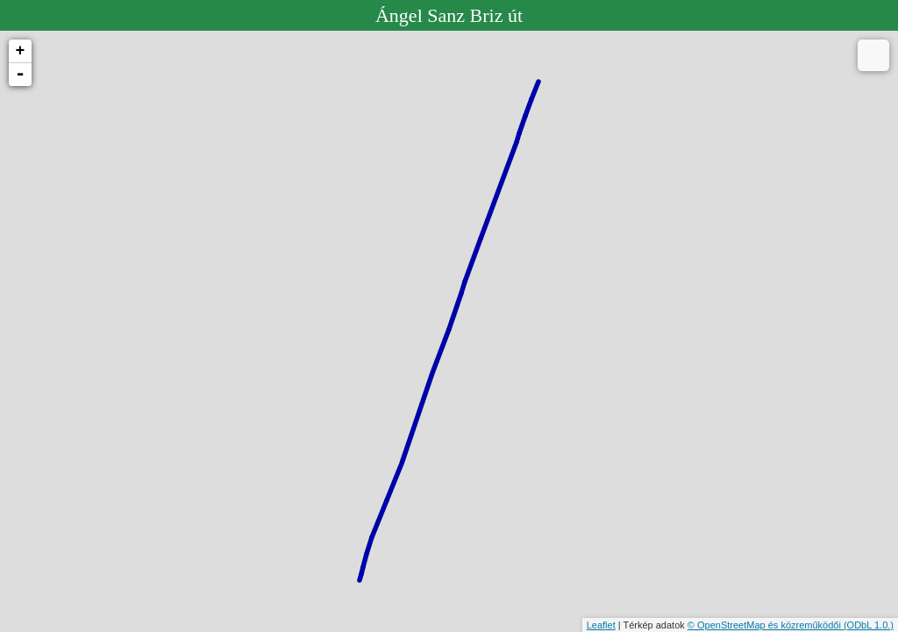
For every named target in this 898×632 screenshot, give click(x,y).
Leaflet (601, 625)
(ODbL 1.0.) (869, 625)
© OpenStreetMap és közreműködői (766, 625)
